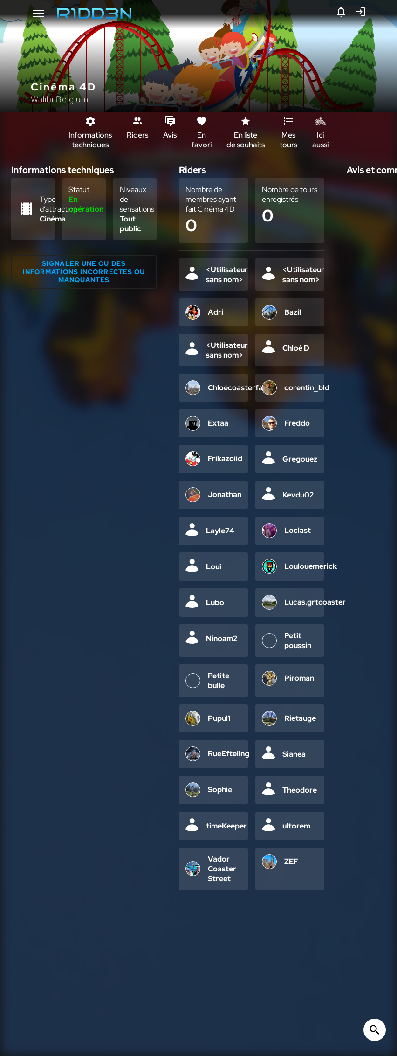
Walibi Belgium (60, 99)
